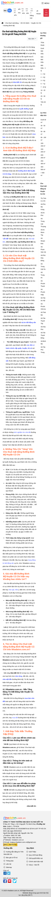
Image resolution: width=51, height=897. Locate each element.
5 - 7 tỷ (43, 84)
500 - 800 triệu (42, 59)
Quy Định (30, 848)
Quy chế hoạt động (34, 855)
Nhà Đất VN (17, 82)
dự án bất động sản (29, 322)
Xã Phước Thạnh (43, 283)
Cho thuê (9, 11)
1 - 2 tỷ (43, 74)
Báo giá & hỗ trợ (10, 857)
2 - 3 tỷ (43, 77)
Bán (5, 10)
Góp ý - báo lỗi (32, 865)
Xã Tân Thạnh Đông (43, 335)
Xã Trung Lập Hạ (43, 266)
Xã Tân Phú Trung (43, 349)
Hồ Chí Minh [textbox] (19, 9)
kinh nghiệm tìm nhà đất (22, 432)
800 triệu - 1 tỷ (43, 68)
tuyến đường (24, 109)
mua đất (15, 717)
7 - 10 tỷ (43, 87)
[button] (43, 3)
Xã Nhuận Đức (43, 240)
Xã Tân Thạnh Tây (43, 320)
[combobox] (15, 15)
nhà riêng (18, 676)
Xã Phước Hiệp (43, 292)
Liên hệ (7, 864)
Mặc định (31, 39)
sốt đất (5, 239)
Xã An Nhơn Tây (42, 232)
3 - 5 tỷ (43, 80)
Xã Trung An (42, 275)
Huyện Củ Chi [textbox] (19, 13)
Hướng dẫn (8, 848)
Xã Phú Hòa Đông (43, 257)
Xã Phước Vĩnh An (43, 306)
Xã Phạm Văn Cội (43, 249)
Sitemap (8, 867)
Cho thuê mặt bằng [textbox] (15, 15)
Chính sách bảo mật (34, 861)
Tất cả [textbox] (23, 13)
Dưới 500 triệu (42, 51)
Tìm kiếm (46, 13)
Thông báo (8, 861)
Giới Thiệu (31, 852)
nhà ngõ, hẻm (13, 590)
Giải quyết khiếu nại (34, 858)
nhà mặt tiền (7, 679)
